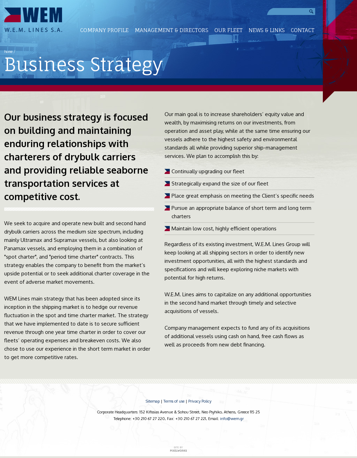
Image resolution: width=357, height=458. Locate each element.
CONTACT (302, 30)
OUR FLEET (228, 30)
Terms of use (174, 401)
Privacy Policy (199, 401)
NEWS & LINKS (267, 30)
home (8, 51)
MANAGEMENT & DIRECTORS (171, 30)
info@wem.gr (232, 418)
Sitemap (153, 401)
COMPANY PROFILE (104, 30)
